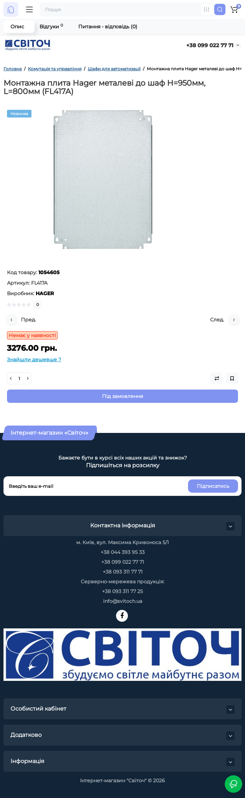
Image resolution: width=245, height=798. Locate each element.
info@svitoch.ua (122, 601)
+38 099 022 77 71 (209, 45)
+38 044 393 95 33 (123, 552)
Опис (17, 26)
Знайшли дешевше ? (34, 359)
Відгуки (51, 26)
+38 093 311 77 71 (123, 572)
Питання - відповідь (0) (107, 26)
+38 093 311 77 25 (122, 591)
